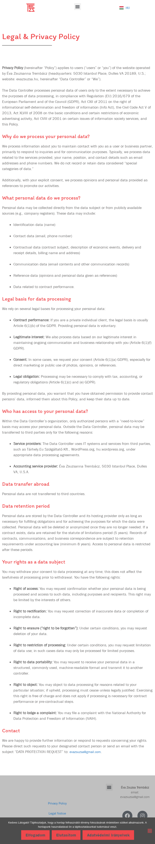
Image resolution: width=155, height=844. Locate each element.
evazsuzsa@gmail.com (85, 752)
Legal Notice (57, 813)
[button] (77, 6)
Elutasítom (66, 835)
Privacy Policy (57, 803)
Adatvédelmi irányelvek (108, 835)
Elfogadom (35, 835)
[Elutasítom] (150, 831)
